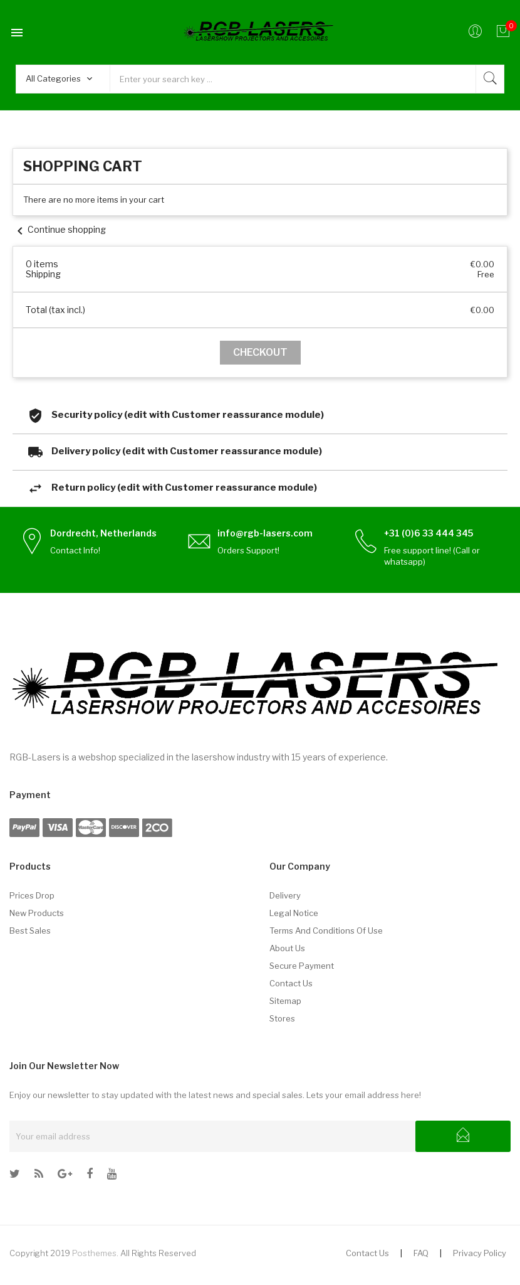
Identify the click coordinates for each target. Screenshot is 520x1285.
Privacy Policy (479, 1253)
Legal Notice (293, 913)
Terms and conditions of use (326, 930)
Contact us (291, 983)
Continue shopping (59, 229)
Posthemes (94, 1253)
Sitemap (285, 1001)
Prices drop (32, 895)
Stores (282, 1018)
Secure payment (301, 966)
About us (287, 948)
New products (36, 913)
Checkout (260, 352)
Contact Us (367, 1253)
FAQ (421, 1253)
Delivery (285, 895)
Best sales (30, 930)
